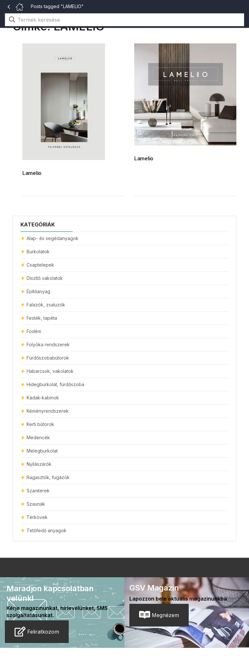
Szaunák (36, 504)
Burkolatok (38, 251)
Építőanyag (38, 291)
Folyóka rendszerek (48, 344)
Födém (34, 331)
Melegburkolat (42, 451)
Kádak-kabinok (43, 397)
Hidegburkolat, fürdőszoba (55, 384)
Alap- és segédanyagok (52, 238)
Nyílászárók (39, 464)
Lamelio (32, 173)
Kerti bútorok (40, 424)
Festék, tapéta (42, 318)
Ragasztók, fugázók (48, 477)
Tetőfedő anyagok (46, 530)
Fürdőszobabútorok (48, 358)
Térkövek (37, 517)
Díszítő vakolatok (45, 278)
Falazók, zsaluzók (46, 304)
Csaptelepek (40, 265)
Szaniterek (38, 490)
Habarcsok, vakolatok (50, 371)
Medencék (38, 437)
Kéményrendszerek (48, 411)
